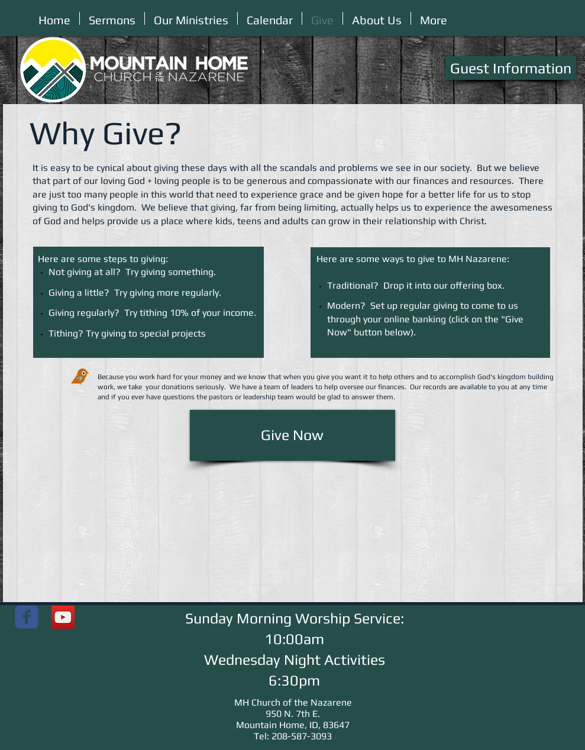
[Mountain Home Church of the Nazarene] (26, 617)
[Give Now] (292, 435)
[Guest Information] (510, 68)
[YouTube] (63, 617)
